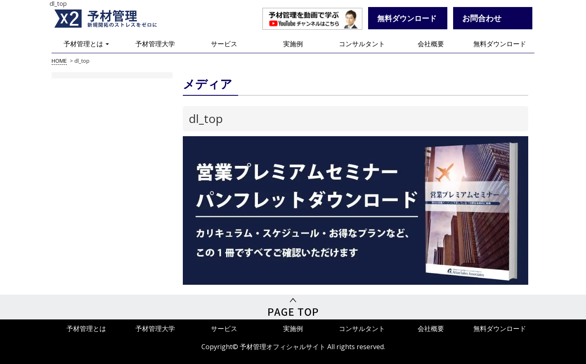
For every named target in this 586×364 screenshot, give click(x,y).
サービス (224, 43)
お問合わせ (481, 18)
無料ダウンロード (499, 43)
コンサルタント (362, 43)
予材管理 (116, 18)
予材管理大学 (155, 43)
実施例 (293, 43)
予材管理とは (86, 43)
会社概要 (431, 43)
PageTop (293, 307)
